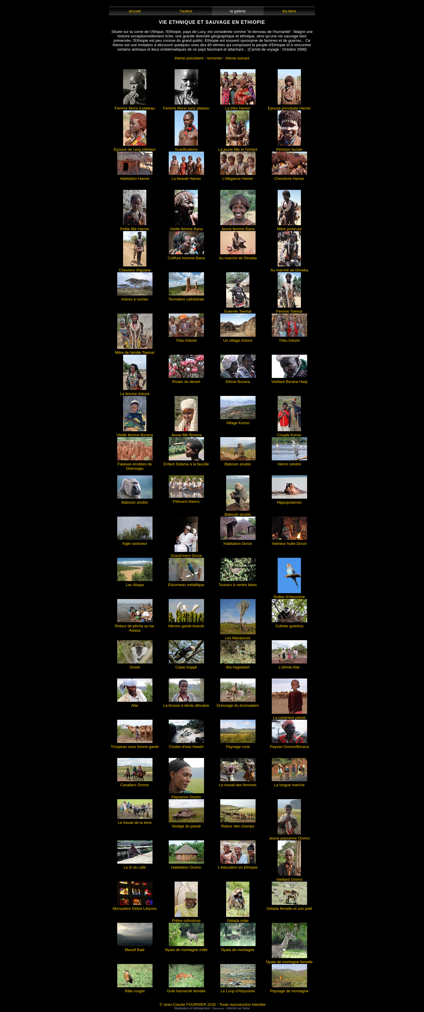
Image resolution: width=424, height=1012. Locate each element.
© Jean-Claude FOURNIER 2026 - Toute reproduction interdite (213, 1004)
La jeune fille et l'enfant (237, 148)
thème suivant (237, 58)
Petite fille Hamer (134, 227)
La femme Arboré (135, 392)
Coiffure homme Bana (186, 256)
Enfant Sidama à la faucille (186, 462)
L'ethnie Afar (289, 665)
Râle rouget (135, 989)
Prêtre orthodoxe (186, 919)
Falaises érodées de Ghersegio (135, 464)
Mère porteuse (289, 227)
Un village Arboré (238, 339)
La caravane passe (289, 716)
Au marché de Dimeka (238, 256)
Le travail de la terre (135, 821)
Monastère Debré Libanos (135, 907)
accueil (134, 11)
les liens (289, 11)
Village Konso (238, 421)
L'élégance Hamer (238, 177)
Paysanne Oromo (186, 795)
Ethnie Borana (238, 380)
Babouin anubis (238, 462)
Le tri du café (135, 866)
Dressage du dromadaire (238, 704)
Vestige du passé (186, 824)
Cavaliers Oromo (135, 783)
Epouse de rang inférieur (134, 148)
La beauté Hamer (186, 177)
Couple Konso (289, 433)
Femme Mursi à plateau (135, 106)
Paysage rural (238, 745)
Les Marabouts (238, 636)
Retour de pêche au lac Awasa (134, 626)
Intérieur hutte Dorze (289, 542)
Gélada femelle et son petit (289, 907)
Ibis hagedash (238, 665)
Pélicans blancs (186, 500)
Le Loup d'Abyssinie (238, 989)
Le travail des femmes (237, 783)
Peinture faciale (289, 148)
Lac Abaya (135, 583)
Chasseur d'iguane (135, 268)
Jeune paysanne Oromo (289, 836)
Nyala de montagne (238, 948)
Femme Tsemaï (289, 309)
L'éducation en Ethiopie (238, 866)
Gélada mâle (237, 919)
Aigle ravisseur (135, 542)
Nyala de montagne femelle (289, 960)
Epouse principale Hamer (289, 106)
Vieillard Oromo (289, 878)
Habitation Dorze (238, 542)
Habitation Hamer (135, 177)
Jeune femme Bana (238, 227)
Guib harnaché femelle (186, 989)
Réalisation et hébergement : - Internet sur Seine (212, 1008)
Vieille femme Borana (135, 433)
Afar (135, 704)
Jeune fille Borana (186, 433)
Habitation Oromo (186, 866)
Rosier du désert (186, 380)
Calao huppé (186, 665)
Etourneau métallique (186, 583)
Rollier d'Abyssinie (289, 595)
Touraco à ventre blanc (237, 583)
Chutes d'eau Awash (186, 745)
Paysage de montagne (289, 989)
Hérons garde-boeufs (186, 624)
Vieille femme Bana (186, 227)
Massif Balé (135, 948)
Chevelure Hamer (289, 177)
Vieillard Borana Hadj (289, 380)
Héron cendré (289, 462)
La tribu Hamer (238, 106)
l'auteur (186, 11)
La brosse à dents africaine (186, 704)
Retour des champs (238, 824)
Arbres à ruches (135, 297)
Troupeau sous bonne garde (135, 745)
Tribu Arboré (186, 339)
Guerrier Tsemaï (237, 309)
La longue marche (289, 783)
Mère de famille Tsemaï (134, 351)
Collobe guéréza (289, 624)
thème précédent (189, 58)
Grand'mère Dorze (186, 554)
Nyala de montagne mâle (186, 948)
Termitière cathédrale (186, 297)
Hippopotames (289, 501)
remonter (214, 58)
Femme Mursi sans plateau (186, 106)
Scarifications (186, 148)
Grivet (135, 665)
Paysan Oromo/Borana (289, 745)
